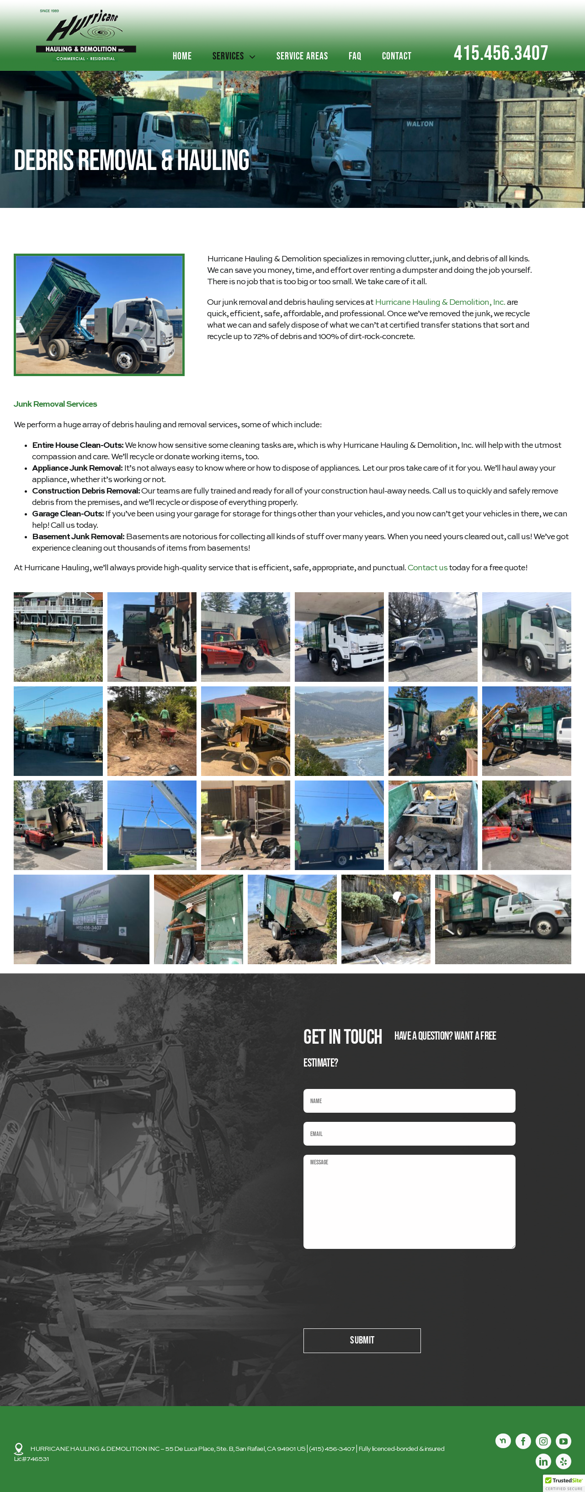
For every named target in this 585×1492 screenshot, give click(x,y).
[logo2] (86, 12)
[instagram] (543, 1441)
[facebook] (523, 1441)
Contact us (427, 568)
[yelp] (563, 1461)
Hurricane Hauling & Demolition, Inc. (440, 302)
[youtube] (563, 1441)
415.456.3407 (501, 53)
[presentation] (372, 1276)
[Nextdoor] (503, 1441)
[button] (58, 637)
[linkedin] (543, 1461)
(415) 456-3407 (332, 1449)
